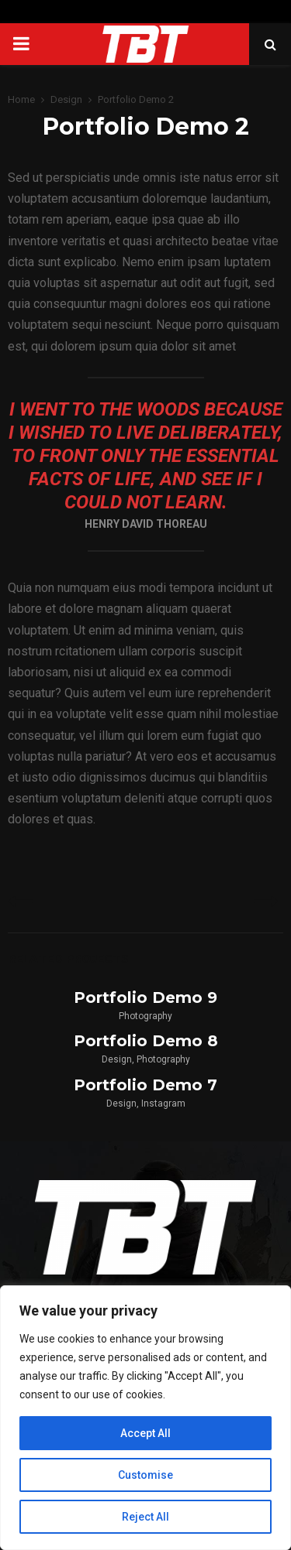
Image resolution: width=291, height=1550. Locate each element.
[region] (145, 1417)
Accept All (145, 1433)
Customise (145, 1475)
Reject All (145, 1517)
